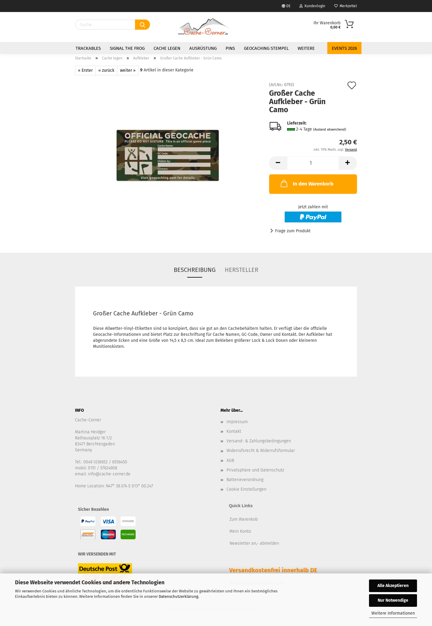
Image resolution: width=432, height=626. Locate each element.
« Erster (85, 70)
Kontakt (233, 431)
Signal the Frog (127, 48)
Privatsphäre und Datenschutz (255, 470)
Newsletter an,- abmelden (254, 543)
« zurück (106, 70)
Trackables (88, 48)
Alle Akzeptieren (393, 585)
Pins (230, 48)
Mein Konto (240, 531)
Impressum (237, 421)
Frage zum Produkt (292, 230)
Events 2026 (344, 48)
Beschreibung (195, 269)
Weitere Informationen (393, 613)
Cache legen (167, 48)
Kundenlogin (312, 6)
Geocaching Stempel (266, 48)
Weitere (306, 48)
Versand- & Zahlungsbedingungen (258, 441)
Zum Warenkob (244, 519)
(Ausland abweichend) (329, 129)
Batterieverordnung (244, 479)
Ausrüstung (203, 48)
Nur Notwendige (393, 600)
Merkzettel (345, 6)
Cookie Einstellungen (246, 489)
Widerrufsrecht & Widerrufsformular (260, 450)
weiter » (128, 70)
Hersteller (241, 269)
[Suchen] (142, 25)
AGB (230, 460)
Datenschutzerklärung (178, 596)
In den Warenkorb (306, 183)
